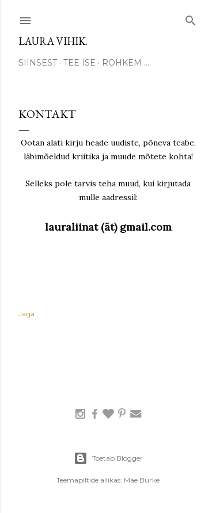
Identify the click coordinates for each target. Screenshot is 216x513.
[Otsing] (191, 18)
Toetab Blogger (108, 458)
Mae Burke (142, 480)
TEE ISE (79, 63)
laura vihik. (53, 41)
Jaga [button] (26, 313)
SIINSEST (37, 63)
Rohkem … (125, 63)
